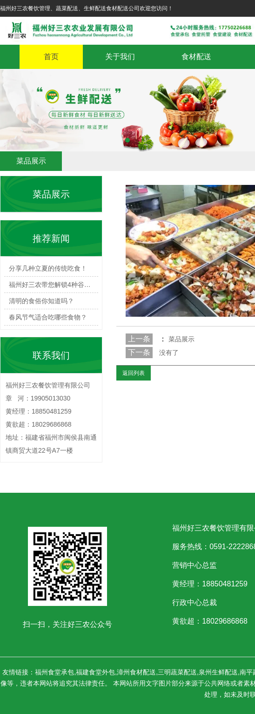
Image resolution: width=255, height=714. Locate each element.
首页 (51, 57)
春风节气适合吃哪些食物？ (48, 317)
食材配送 (196, 57)
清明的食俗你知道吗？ (41, 301)
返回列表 (133, 373)
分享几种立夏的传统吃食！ (48, 268)
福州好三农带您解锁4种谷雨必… (53, 284)
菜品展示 (181, 339)
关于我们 (120, 57)
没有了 (169, 352)
